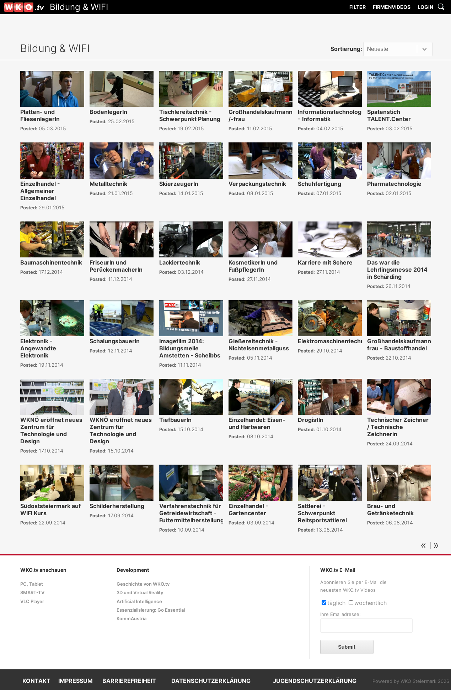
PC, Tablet (31, 584)
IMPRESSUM (75, 680)
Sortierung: (346, 48)
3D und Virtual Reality (140, 592)
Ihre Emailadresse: (340, 614)
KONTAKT (36, 680)
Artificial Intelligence (139, 601)
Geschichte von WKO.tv (143, 584)
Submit (346, 647)
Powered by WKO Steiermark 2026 (410, 681)
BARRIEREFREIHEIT (129, 680)
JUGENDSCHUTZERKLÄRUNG (314, 680)
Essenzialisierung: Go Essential (151, 610)
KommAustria (131, 618)
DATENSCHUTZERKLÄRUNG (211, 680)
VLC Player (32, 601)
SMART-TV (32, 592)
